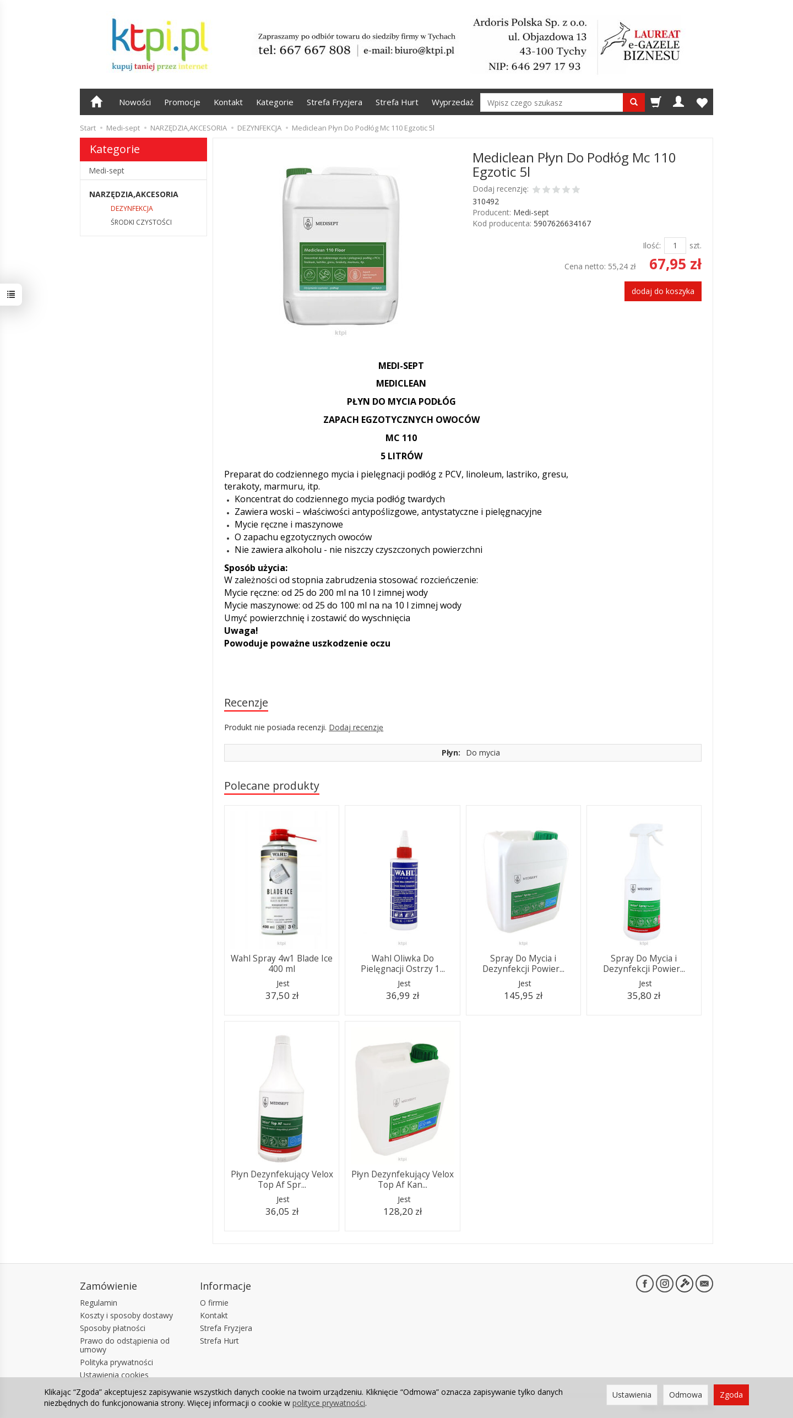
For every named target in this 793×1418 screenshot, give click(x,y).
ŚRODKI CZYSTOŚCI (141, 222)
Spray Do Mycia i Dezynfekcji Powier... (523, 963)
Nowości (135, 101)
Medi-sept (531, 212)
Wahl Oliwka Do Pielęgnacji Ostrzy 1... (403, 963)
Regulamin (98, 1302)
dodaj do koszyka (663, 291)
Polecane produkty (271, 785)
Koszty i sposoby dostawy (126, 1315)
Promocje (182, 101)
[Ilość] (675, 245)
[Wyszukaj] (634, 102)
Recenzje (246, 702)
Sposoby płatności (112, 1328)
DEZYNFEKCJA (132, 208)
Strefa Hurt (397, 101)
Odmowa (685, 1394)
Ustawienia (631, 1394)
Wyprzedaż (453, 101)
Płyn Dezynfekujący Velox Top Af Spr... (282, 1179)
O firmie (214, 1302)
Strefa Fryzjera (334, 101)
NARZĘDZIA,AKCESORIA (133, 194)
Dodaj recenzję (356, 727)
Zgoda (731, 1394)
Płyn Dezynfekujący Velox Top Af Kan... (402, 1179)
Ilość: (652, 245)
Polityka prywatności (116, 1362)
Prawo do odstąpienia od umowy (125, 1345)
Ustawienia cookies (114, 1375)
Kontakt (228, 101)
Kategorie (275, 101)
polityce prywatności (328, 1403)
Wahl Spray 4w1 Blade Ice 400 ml (282, 963)
